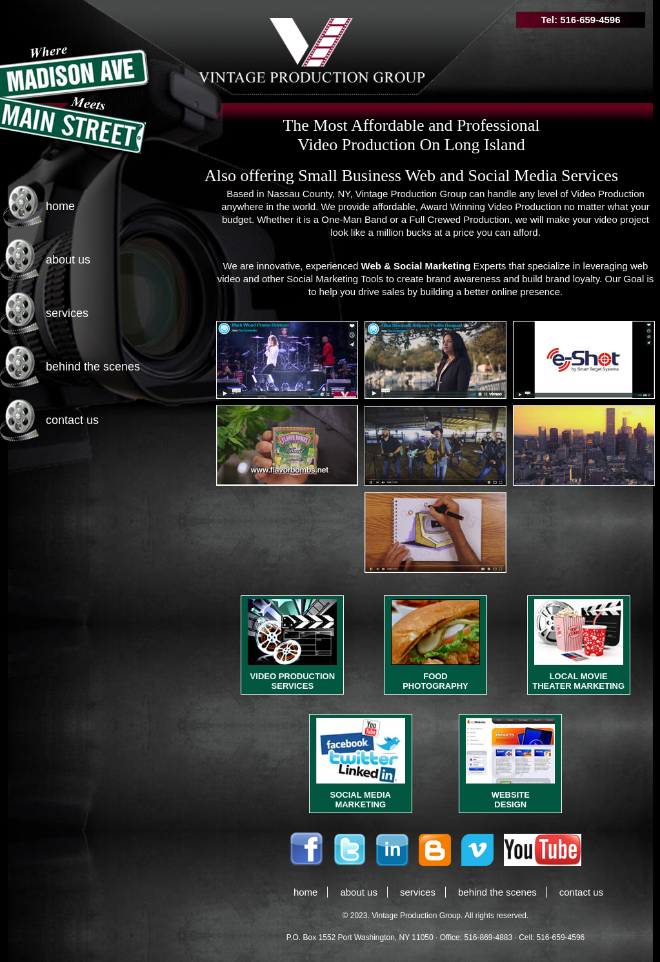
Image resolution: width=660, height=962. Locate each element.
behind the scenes (93, 366)
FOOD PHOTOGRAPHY (435, 681)
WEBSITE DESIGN (511, 799)
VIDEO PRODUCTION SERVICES (292, 681)
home (60, 206)
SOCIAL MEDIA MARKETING (360, 799)
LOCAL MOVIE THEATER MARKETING (578, 681)
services (67, 313)
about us (68, 259)
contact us (72, 420)
